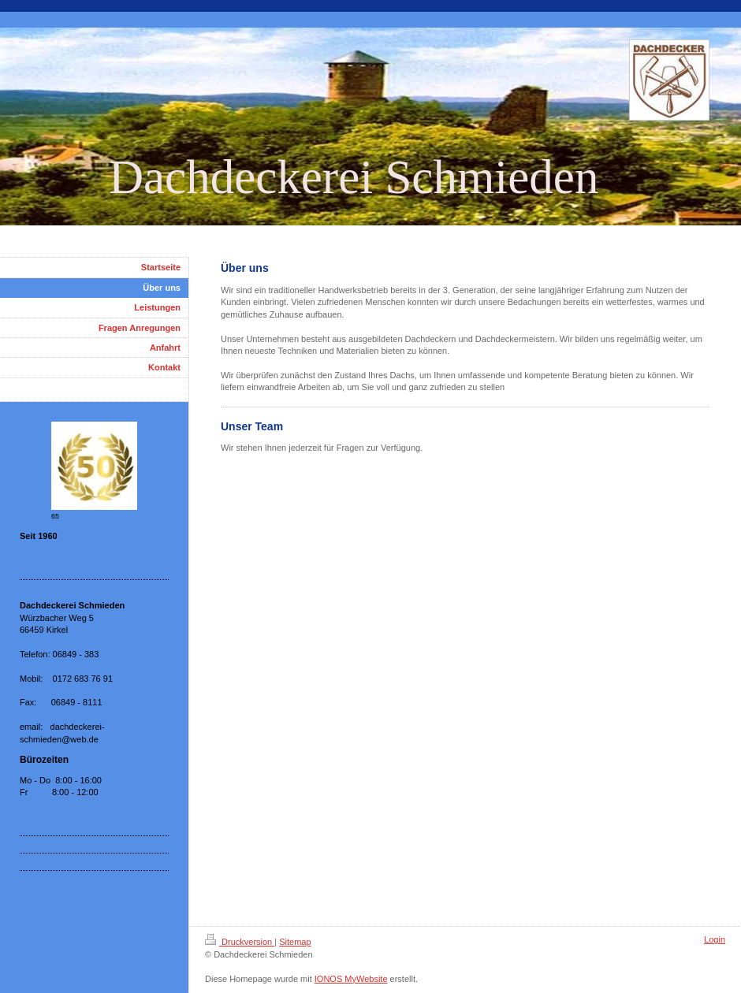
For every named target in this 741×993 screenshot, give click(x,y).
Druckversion (239, 942)
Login (714, 939)
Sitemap (295, 942)
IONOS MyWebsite (351, 979)
